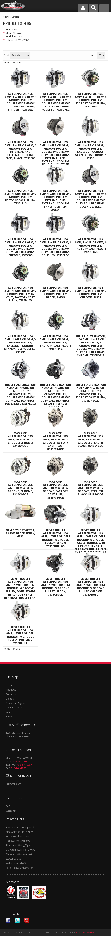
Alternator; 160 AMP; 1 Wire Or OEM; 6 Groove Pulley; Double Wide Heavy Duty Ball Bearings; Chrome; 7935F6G (20, 247)
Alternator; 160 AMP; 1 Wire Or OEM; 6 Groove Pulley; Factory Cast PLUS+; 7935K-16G (90, 246)
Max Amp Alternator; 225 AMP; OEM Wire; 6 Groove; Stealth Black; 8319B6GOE (90, 488)
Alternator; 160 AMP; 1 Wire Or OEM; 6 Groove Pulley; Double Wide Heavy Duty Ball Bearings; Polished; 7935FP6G (55, 247)
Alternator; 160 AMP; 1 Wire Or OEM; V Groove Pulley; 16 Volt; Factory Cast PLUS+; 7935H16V (20, 294)
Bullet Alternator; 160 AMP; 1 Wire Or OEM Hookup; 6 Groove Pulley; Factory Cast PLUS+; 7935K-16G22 (90, 392)
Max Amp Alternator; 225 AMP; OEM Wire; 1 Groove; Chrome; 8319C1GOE (20, 440)
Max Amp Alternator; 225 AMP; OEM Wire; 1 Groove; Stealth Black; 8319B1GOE (90, 440)
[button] (93, 8)
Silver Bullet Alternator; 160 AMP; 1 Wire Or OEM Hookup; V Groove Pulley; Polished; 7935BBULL (20, 635)
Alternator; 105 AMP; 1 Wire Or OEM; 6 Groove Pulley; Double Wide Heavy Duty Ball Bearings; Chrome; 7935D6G (20, 101)
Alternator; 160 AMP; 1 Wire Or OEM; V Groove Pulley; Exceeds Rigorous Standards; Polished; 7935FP (20, 344)
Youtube (26, 920)
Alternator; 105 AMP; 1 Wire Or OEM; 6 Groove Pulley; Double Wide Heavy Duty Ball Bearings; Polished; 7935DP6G (55, 101)
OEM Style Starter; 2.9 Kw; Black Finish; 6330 (20, 533)
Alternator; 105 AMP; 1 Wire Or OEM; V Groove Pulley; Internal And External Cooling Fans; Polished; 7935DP (55, 200)
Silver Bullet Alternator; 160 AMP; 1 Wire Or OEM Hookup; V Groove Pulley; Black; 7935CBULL (55, 586)
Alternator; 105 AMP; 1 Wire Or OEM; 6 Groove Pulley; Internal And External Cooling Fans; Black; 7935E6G (20, 150)
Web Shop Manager (86, 932)
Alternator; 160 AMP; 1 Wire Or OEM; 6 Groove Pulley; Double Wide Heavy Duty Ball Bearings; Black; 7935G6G (90, 198)
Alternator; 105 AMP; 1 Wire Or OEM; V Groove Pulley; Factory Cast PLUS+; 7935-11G (20, 197)
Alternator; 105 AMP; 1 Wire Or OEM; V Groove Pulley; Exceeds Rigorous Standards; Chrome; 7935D (90, 150)
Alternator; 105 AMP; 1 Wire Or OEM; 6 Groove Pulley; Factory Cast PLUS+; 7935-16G (90, 100)
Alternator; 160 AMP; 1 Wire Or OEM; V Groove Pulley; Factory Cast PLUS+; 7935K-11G (55, 343)
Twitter (17, 920)
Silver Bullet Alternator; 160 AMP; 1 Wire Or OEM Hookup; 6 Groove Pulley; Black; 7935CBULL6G (55, 538)
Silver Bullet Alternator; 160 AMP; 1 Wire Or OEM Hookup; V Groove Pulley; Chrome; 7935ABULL (90, 586)
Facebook (8, 920)
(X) (4, 29)
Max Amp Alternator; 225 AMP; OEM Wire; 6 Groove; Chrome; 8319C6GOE (20, 488)
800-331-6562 (24, 764)
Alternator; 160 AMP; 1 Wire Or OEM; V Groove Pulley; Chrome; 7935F (90, 292)
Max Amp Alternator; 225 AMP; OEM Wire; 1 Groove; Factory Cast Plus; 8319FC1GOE (55, 441)
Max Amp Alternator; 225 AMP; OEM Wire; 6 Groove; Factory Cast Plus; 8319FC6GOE (55, 489)
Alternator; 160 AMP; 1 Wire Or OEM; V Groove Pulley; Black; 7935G (55, 292)
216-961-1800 (20, 761)
